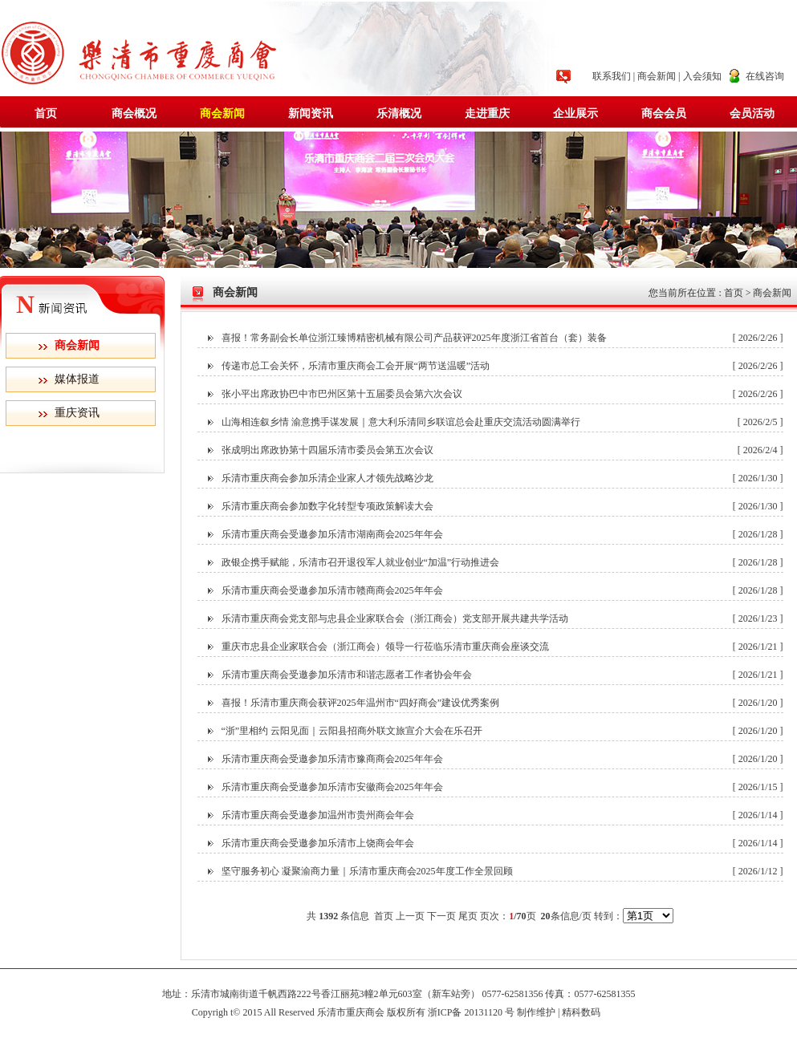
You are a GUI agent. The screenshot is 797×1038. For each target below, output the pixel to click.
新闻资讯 (310, 113)
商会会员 (663, 113)
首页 (46, 113)
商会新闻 (656, 76)
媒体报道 (77, 379)
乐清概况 (398, 113)
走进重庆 (487, 113)
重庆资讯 (77, 413)
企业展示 (575, 113)
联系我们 (611, 76)
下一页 (441, 916)
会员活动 (752, 113)
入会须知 (702, 76)
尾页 (468, 916)
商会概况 (134, 113)
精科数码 (583, 1012)
